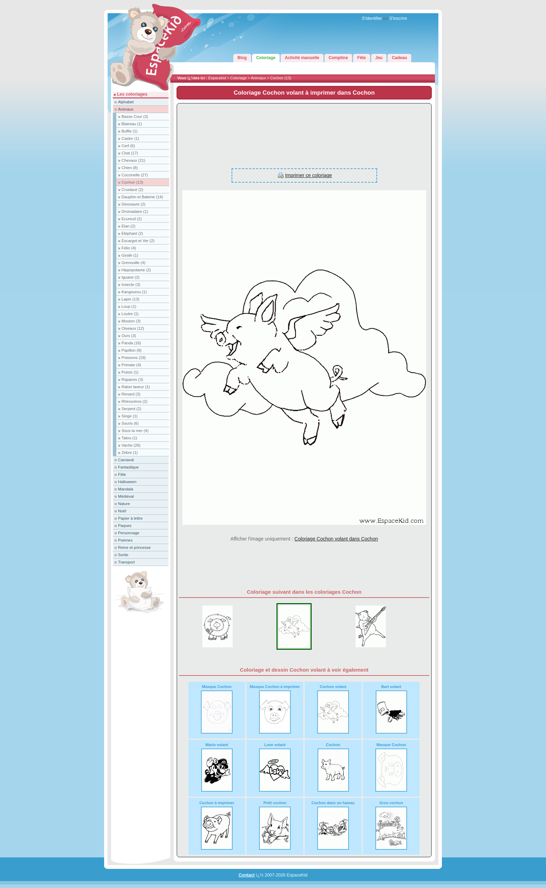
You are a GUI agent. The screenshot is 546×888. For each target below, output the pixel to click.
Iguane (131, 277)
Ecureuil (132, 219)
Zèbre (130, 452)
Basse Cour (135, 116)
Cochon (280, 78)
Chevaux (133, 160)
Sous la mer (135, 431)
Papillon (131, 350)
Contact (247, 875)
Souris (130, 423)
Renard (131, 394)
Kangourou (134, 292)
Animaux (258, 78)
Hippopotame (136, 270)
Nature (124, 504)
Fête (122, 474)
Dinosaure (134, 204)
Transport (126, 562)
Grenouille (134, 263)
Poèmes (125, 540)
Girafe (130, 255)
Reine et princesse (134, 547)
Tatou (129, 438)
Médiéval (126, 496)
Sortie (123, 555)
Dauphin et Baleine (142, 197)
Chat (130, 153)
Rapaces (132, 379)
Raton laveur (136, 387)
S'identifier (372, 18)
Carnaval (126, 460)
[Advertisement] (304, 132)
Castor (130, 138)
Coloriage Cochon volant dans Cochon (336, 539)
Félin (129, 248)
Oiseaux (133, 328)
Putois (130, 372)
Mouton (131, 321)
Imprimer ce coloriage (308, 175)
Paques (124, 525)
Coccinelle (135, 175)
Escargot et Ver (138, 241)
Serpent (131, 409)
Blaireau (132, 124)
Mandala (125, 489)
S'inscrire (398, 18)
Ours (129, 336)
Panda (131, 343)
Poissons (134, 357)
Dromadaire (135, 211)
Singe (130, 416)
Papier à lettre (130, 518)
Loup (129, 306)
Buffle (130, 131)
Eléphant (132, 233)
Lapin (130, 299)
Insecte (131, 284)
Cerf (128, 146)
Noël (122, 511)
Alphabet (126, 102)
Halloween (127, 482)
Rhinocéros (134, 401)
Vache (131, 445)
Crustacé (132, 189)
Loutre (130, 314)
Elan (128, 226)
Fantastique (128, 467)
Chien (130, 168)
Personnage (128, 533)
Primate (131, 365)
